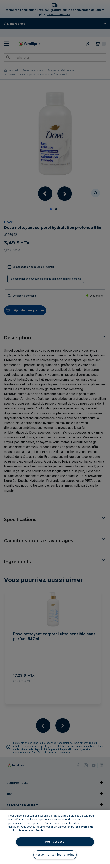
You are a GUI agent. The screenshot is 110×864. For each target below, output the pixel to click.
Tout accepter (55, 841)
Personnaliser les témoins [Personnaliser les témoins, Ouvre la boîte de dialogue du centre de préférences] (55, 854)
